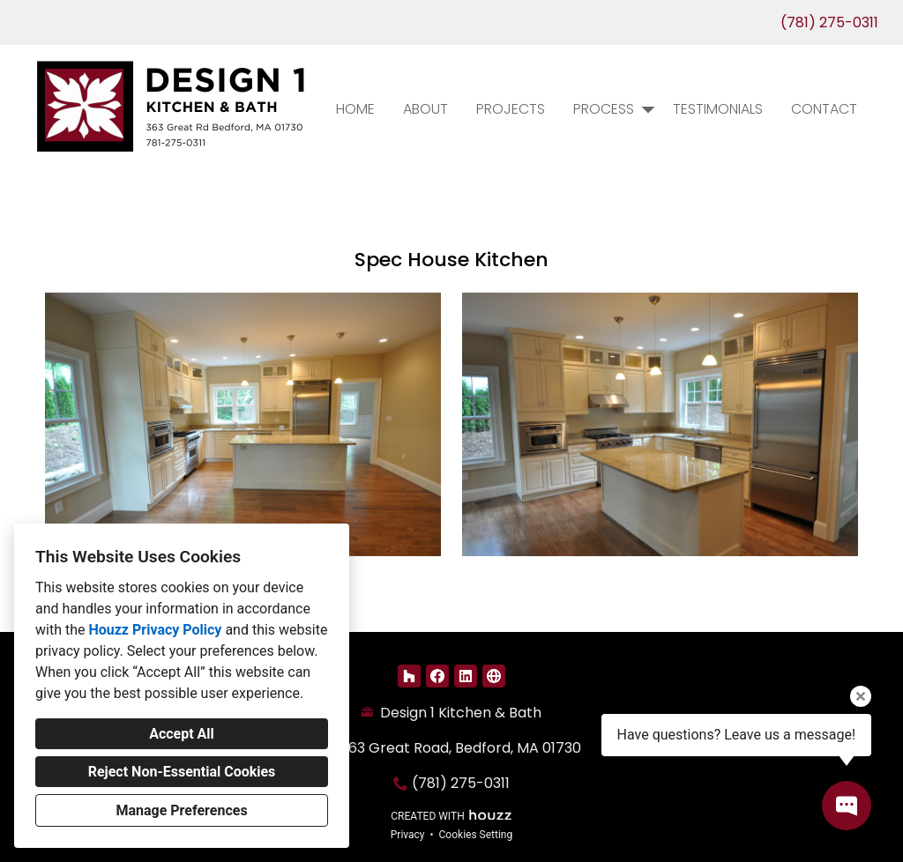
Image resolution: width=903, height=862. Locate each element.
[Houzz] (409, 676)
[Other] (493, 676)
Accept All (181, 733)
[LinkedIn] (465, 676)
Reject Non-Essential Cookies (182, 771)
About (425, 109)
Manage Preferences (181, 810)
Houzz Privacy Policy (154, 629)
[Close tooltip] (860, 696)
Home (355, 109)
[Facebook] (437, 676)
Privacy (408, 835)
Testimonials (718, 109)
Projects (510, 109)
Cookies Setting (476, 835)
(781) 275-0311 (829, 22)
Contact (824, 109)
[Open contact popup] (846, 805)
